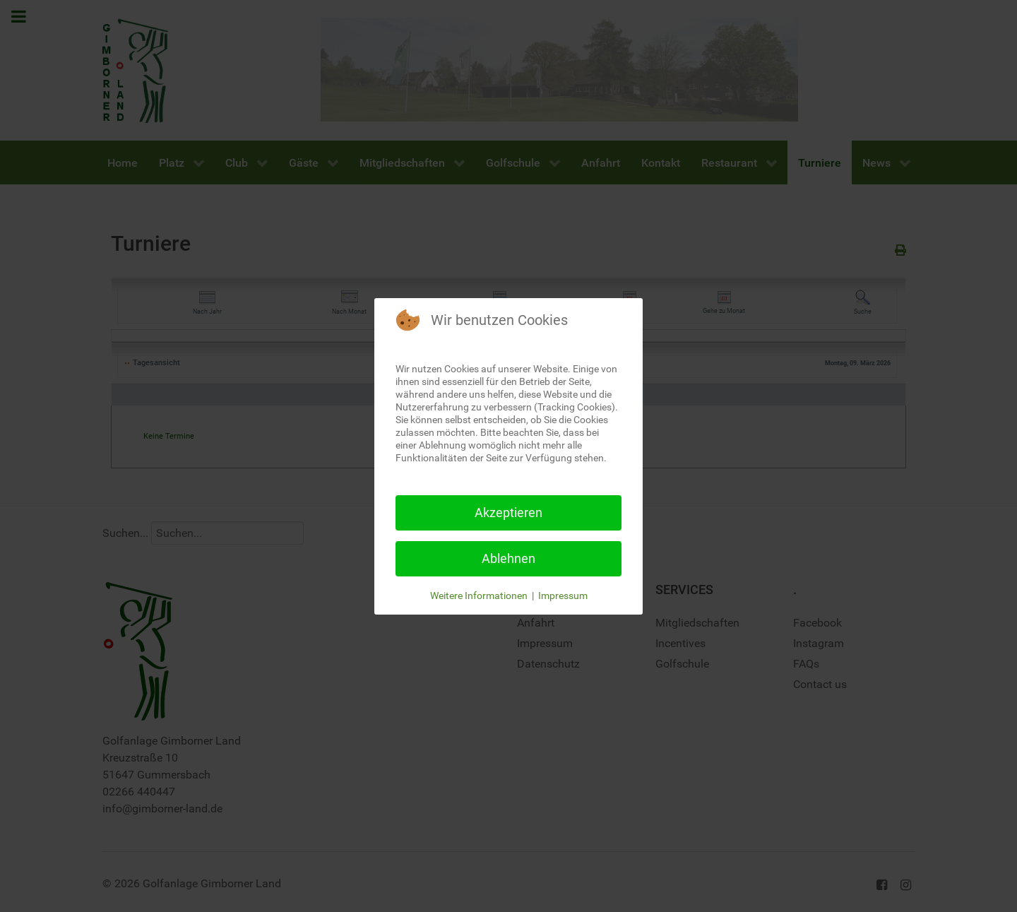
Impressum (563, 595)
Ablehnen (508, 558)
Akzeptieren (508, 512)
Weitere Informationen (479, 595)
